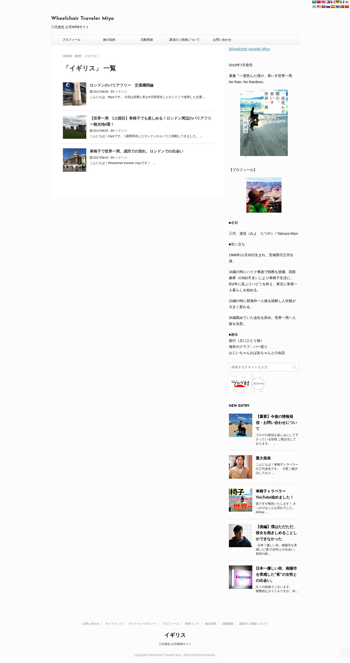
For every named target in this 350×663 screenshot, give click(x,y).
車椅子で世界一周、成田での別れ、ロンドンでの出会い (136, 151)
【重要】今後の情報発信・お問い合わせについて (276, 423)
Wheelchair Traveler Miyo (82, 18)
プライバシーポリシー (142, 623)
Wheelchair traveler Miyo (249, 49)
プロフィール (71, 39)
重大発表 (263, 458)
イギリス (121, 91)
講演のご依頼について (184, 39)
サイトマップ (113, 623)
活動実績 (147, 39)
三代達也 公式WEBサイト (175, 644)
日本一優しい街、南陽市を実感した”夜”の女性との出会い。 (276, 574)
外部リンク (192, 623)
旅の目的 (109, 39)
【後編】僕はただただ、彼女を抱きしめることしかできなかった (276, 533)
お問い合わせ (222, 39)
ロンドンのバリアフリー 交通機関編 (121, 85)
